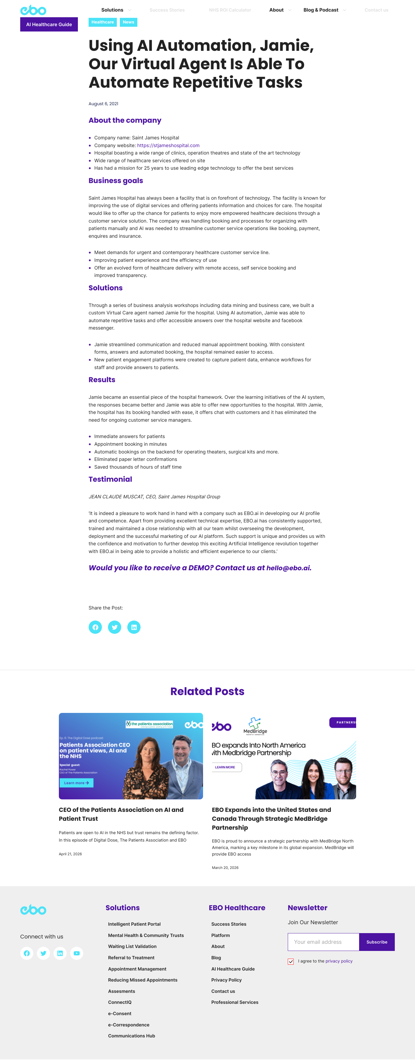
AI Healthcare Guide (366, 10)
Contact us (222, 992)
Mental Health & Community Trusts (146, 936)
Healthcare (103, 22)
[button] (95, 628)
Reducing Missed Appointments (143, 981)
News (128, 22)
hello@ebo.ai (290, 569)
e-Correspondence (128, 1025)
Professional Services (234, 1003)
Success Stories (227, 925)
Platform (219, 936)
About (216, 947)
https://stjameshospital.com (168, 146)
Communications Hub (131, 1036)
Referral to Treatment (130, 958)
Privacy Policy (225, 981)
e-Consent (118, 1014)
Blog (214, 958)
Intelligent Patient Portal (134, 925)
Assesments (120, 992)
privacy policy (339, 962)
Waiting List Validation (132, 947)
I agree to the (325, 962)
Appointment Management (137, 969)
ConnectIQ (118, 1003)
